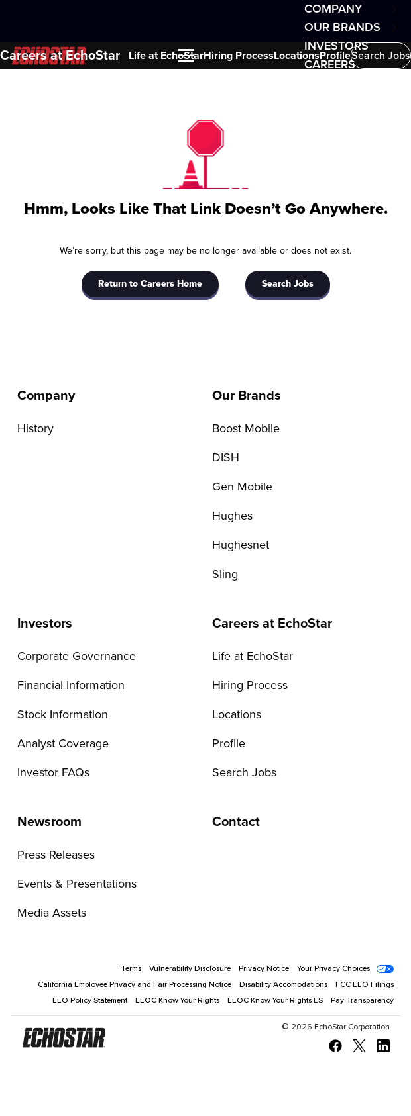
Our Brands (342, 28)
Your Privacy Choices (333, 969)
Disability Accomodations (283, 985)
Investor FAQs (53, 773)
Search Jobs (380, 55)
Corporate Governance (76, 657)
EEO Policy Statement (89, 1001)
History (35, 429)
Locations (297, 55)
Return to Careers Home (150, 284)
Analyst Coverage (63, 744)
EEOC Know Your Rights (177, 1001)
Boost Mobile (246, 429)
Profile (335, 55)
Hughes (232, 516)
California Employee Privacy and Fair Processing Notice (134, 985)
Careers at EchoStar (60, 55)
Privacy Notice (264, 969)
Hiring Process (239, 55)
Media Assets (51, 913)
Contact (236, 822)
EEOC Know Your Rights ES (275, 1001)
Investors (44, 623)
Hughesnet (240, 545)
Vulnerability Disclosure (190, 969)
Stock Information (62, 715)
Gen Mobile (242, 487)
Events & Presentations (77, 884)
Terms (131, 969)
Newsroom (49, 822)
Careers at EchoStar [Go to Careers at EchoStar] (272, 623)
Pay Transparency (362, 1001)
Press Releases (56, 855)
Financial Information (71, 686)
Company (333, 9)
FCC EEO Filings (364, 985)
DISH (225, 458)
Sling (225, 575)
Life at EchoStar (166, 55)
